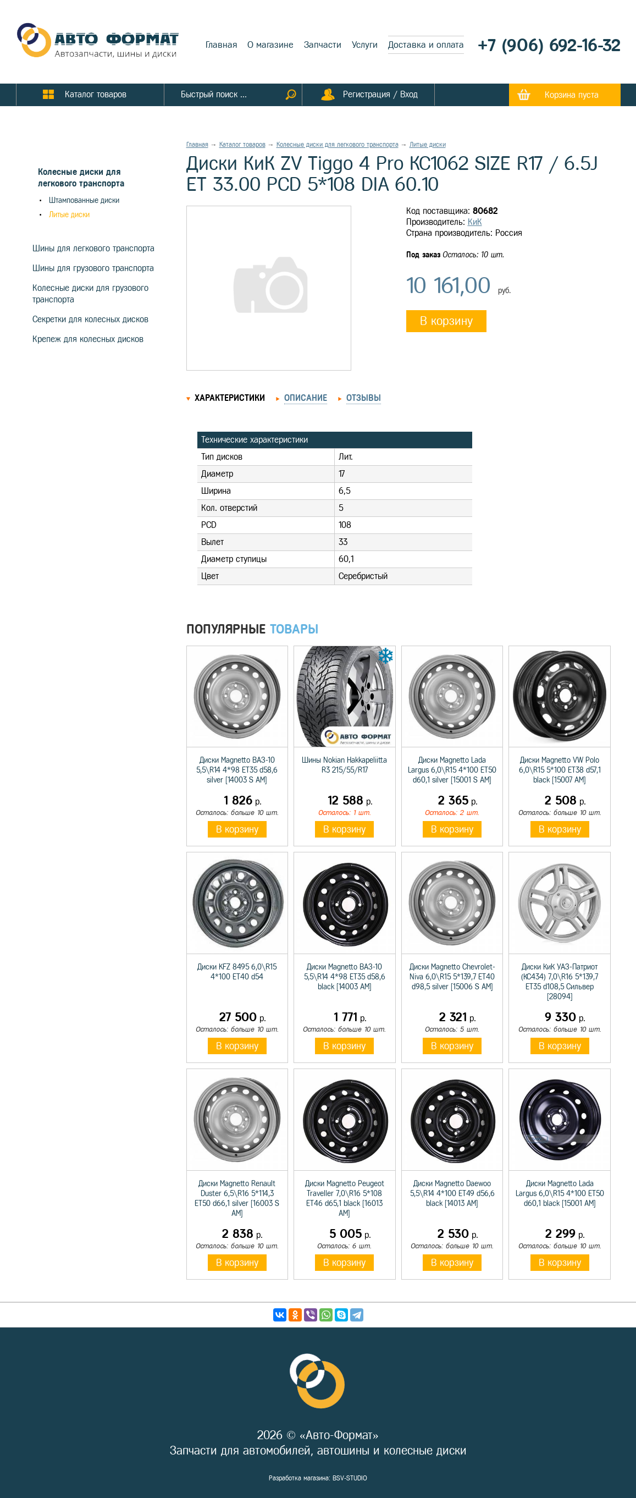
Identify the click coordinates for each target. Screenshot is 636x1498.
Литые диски (69, 215)
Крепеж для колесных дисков (87, 339)
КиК (475, 222)
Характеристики (230, 398)
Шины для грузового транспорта (93, 268)
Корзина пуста (572, 95)
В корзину (446, 321)
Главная (221, 44)
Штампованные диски (84, 200)
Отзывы (363, 398)
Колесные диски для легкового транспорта (337, 144)
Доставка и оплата (426, 44)
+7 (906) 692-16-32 (549, 45)
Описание (305, 398)
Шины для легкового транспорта (93, 248)
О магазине (270, 44)
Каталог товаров (242, 144)
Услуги (365, 44)
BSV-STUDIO (350, 1478)
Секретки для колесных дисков (90, 319)
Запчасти (322, 44)
